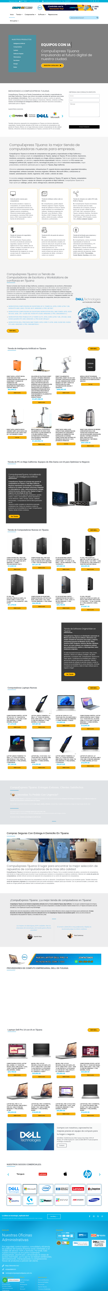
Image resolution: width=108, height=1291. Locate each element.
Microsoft (22, 1289)
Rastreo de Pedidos (43, 1282)
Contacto (61, 1145)
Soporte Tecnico (42, 1287)
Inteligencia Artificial (19, 43)
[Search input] (82, 17)
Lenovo (22, 1287)
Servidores (16, 60)
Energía (16, 63)
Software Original (18, 53)
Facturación (41, 1284)
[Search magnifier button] (97, 17)
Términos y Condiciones (44, 1289)
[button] (9, 125)
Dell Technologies (24, 1280)
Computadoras (18, 47)
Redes (15, 67)
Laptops (16, 50)
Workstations (17, 57)
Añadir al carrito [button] (17, 1191)
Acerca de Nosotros (43, 1280)
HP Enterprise (23, 1284)
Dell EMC (22, 1282)
